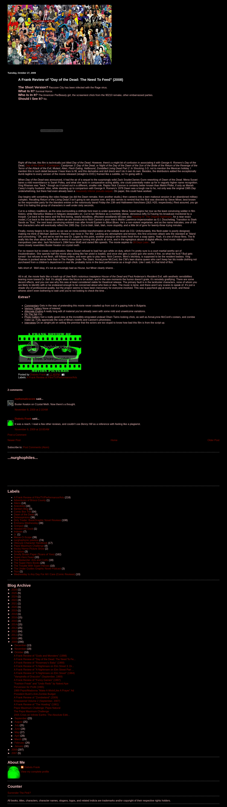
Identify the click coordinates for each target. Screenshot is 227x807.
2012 (15, 631)
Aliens (17, 503)
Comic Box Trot (22, 511)
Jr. (15, 534)
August (19, 721)
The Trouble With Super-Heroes (31, 565)
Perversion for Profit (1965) (29, 687)
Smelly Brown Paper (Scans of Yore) (34, 554)
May (17, 732)
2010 (15, 638)
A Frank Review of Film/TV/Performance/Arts (52, 377)
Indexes (18, 531)
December (21, 645)
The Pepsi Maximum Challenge (31, 711)
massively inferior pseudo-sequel (94, 191)
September (21, 718)
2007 (15, 753)
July (17, 725)
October (19, 652)
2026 (15, 589)
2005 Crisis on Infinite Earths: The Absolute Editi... (42, 715)
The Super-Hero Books (27, 563)
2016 (15, 617)
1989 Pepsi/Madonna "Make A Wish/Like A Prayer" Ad (44, 690)
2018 (15, 614)
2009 (15, 641)
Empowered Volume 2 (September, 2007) (37, 701)
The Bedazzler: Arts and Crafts (31, 560)
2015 (15, 621)
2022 (15, 600)
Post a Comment (17, 434)
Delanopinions (22, 517)
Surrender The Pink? (19, 793)
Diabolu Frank (23, 418)
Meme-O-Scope (23, 537)
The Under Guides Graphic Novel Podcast (37, 568)
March (18, 739)
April (17, 735)
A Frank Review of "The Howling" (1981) (36, 704)
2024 (15, 596)
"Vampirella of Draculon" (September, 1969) (38, 676)
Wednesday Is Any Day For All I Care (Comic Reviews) (44, 574)
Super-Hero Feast (24, 557)
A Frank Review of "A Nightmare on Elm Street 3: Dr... (44, 666)
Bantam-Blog (21, 508)
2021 (15, 603)
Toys (16, 571)
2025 (15, 593)
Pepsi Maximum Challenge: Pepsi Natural (37, 708)
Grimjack (19, 526)
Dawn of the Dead (24, 514)
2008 (15, 749)
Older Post (213, 440)
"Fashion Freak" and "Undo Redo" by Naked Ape (41, 683)
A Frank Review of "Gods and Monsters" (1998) (40, 655)
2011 (15, 635)
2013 (15, 628)
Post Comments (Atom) (36, 447)
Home (114, 440)
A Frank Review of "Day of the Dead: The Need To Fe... (45, 659)
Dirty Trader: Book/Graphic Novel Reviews (37, 520)
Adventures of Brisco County (30, 500)
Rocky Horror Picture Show (29, 548)
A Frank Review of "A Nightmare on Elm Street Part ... (44, 669)
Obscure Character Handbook (30, 543)
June (18, 728)
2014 (15, 624)
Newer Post (14, 440)
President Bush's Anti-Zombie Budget (35, 694)
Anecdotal (19, 506)
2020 (15, 607)
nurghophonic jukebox (26, 540)
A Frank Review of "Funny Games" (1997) (37, 680)
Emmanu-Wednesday (26, 523)
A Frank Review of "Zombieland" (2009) (36, 697)
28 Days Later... (142, 242)
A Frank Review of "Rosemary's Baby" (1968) (39, 662)
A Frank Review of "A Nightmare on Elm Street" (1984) (44, 673)
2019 (15, 610)
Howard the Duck (23, 528)
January (19, 746)
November (21, 648)
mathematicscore (25, 399)
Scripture (19, 551)
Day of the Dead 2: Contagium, (43, 165)
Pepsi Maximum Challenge (29, 545)
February (20, 742)
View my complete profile (35, 771)
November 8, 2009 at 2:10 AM (31, 409)
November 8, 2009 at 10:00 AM (32, 429)
